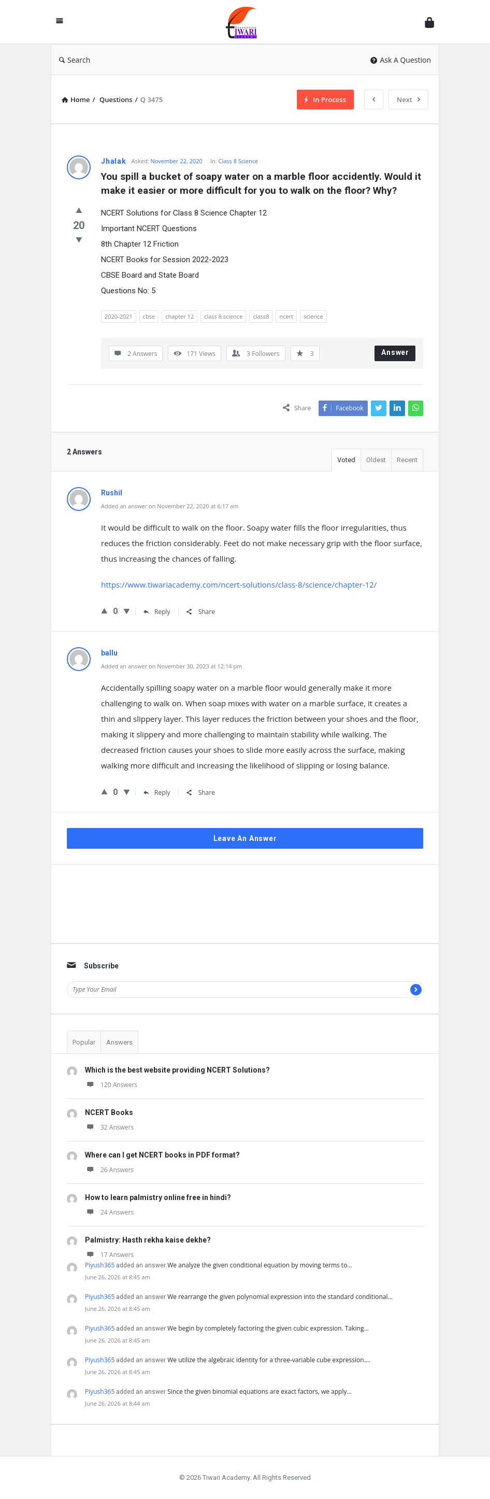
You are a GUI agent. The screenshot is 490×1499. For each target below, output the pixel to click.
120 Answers (111, 1084)
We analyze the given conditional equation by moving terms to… (259, 1265)
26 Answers (109, 1169)
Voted (346, 460)
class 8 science (223, 316)
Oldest (376, 460)
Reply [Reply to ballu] (156, 792)
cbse (149, 316)
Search (74, 60)
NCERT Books (109, 1112)
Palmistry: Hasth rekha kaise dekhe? (148, 1240)
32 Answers (109, 1127)
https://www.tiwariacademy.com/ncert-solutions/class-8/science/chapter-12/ (239, 584)
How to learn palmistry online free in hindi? (158, 1197)
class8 (261, 316)
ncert (286, 316)
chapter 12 (179, 316)
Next (408, 99)
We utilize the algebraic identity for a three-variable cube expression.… (268, 1359)
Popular (84, 1042)
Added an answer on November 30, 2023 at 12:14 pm (171, 666)
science (313, 316)
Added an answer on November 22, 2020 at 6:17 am (169, 506)
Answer (395, 352)
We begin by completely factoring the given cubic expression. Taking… (267, 1328)
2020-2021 (119, 316)
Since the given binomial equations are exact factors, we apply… (259, 1391)
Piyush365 (99, 1265)
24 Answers (109, 1212)
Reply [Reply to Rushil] (156, 611)
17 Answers (109, 1254)
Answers (119, 1042)
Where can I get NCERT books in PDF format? (162, 1155)
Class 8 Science (238, 161)
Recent (407, 460)
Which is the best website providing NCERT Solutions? (177, 1070)
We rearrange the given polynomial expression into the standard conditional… (280, 1296)
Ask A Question (400, 60)
